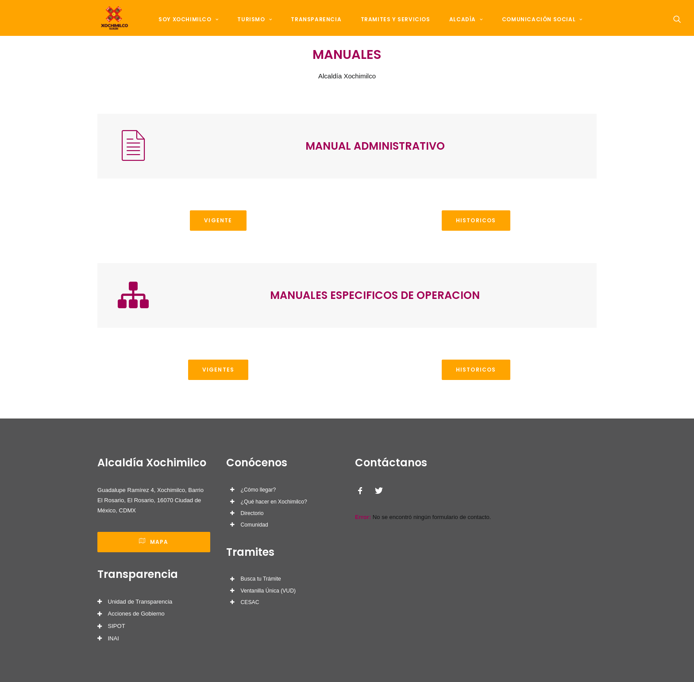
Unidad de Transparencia (140, 601)
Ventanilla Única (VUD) (268, 591)
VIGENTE (218, 242)
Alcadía (448, 27)
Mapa (153, 542)
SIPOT (116, 626)
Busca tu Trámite (261, 579)
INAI (113, 638)
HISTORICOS (476, 242)
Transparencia (309, 27)
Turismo (252, 27)
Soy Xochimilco (191, 27)
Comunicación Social (519, 27)
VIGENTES (218, 391)
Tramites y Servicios (382, 27)
